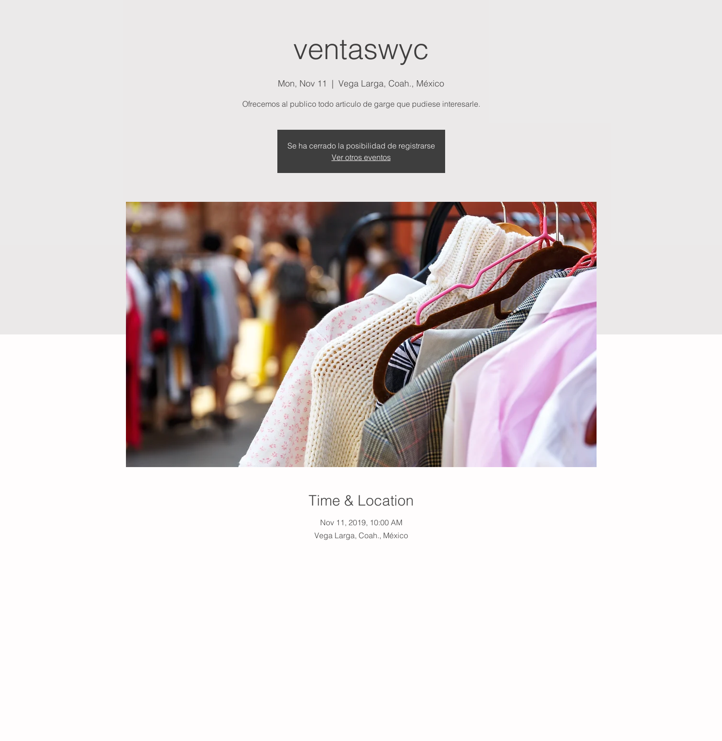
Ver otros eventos (361, 157)
